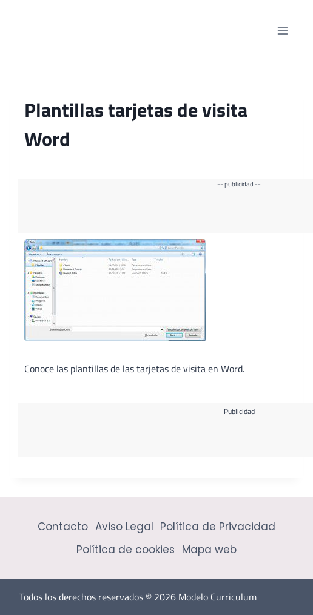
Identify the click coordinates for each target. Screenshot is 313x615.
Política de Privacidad (217, 526)
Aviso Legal (124, 526)
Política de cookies (125, 549)
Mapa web (209, 549)
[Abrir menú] (282, 30)
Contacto (63, 526)
